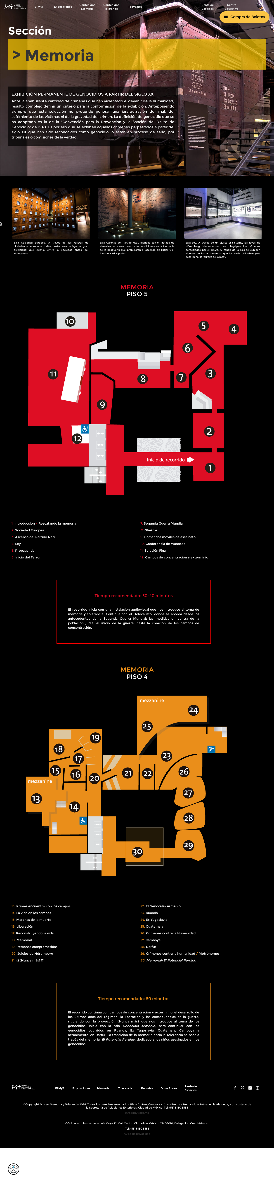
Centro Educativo (232, 6)
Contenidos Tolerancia (111, 6)
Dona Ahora (169, 1092)
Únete (184, 6)
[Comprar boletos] (244, 17)
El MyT (39, 6)
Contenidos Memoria (87, 6)
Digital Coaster (144, 1148)
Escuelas (159, 6)
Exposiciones (63, 6)
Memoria (103, 1092)
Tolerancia (125, 1092)
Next (269, 226)
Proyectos (135, 6)
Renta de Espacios (207, 6)
